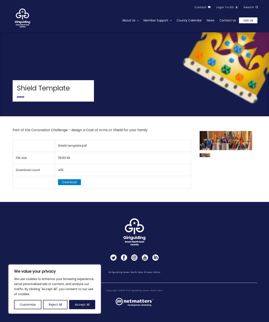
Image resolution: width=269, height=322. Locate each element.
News (210, 20)
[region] (54, 289)
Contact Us (227, 20)
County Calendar (189, 20)
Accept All (82, 304)
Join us (248, 20)
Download (69, 184)
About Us (128, 20)
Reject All (55, 304)
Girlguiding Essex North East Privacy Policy (134, 272)
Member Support (156, 20)
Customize (28, 304)
